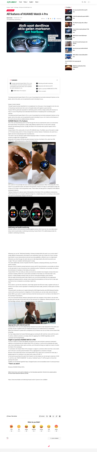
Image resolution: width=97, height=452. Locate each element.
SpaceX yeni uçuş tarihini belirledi (80, 48)
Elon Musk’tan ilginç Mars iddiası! (80, 22)
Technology (10, 10)
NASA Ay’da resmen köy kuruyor (80, 35)
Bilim (74, 11)
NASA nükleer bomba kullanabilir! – (80, 54)
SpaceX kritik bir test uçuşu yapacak (73, 61)
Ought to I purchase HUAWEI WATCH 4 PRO (47, 88)
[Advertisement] (34, 64)
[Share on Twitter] (48, 19)
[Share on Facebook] (46, 19)
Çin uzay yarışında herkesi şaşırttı (80, 9)
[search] (82, 2)
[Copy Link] (52, 19)
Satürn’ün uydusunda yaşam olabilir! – (81, 16)
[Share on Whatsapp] (53, 416)
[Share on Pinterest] (50, 416)
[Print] (55, 19)
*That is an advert (42, 91)
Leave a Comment (54, 438)
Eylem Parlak (9, 17)
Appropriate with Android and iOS (45, 86)
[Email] (50, 19)
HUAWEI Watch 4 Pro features (19, 90)
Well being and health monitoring (45, 83)
